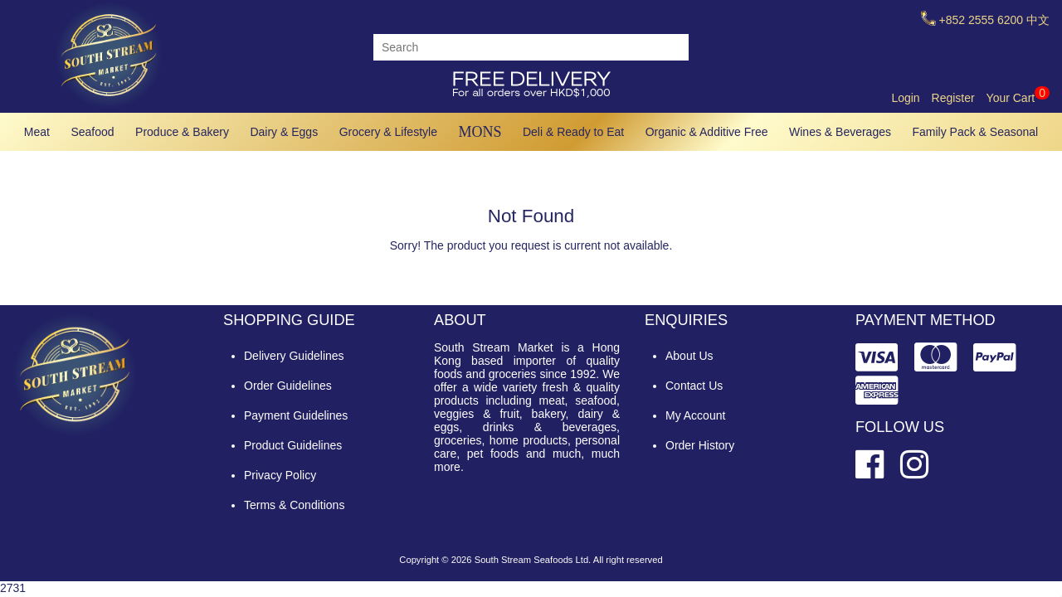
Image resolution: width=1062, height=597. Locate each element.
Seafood (92, 131)
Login (905, 97)
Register (953, 97)
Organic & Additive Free (706, 131)
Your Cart (1018, 97)
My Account (695, 415)
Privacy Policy (280, 475)
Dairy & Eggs (284, 131)
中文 (1038, 20)
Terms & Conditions (294, 505)
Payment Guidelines (296, 415)
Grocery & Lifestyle (388, 131)
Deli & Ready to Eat (573, 131)
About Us (689, 355)
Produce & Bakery (182, 131)
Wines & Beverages (840, 131)
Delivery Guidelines (294, 355)
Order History (699, 445)
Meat (37, 131)
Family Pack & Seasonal (976, 131)
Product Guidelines (293, 445)
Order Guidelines (288, 385)
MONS (479, 132)
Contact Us (694, 385)
